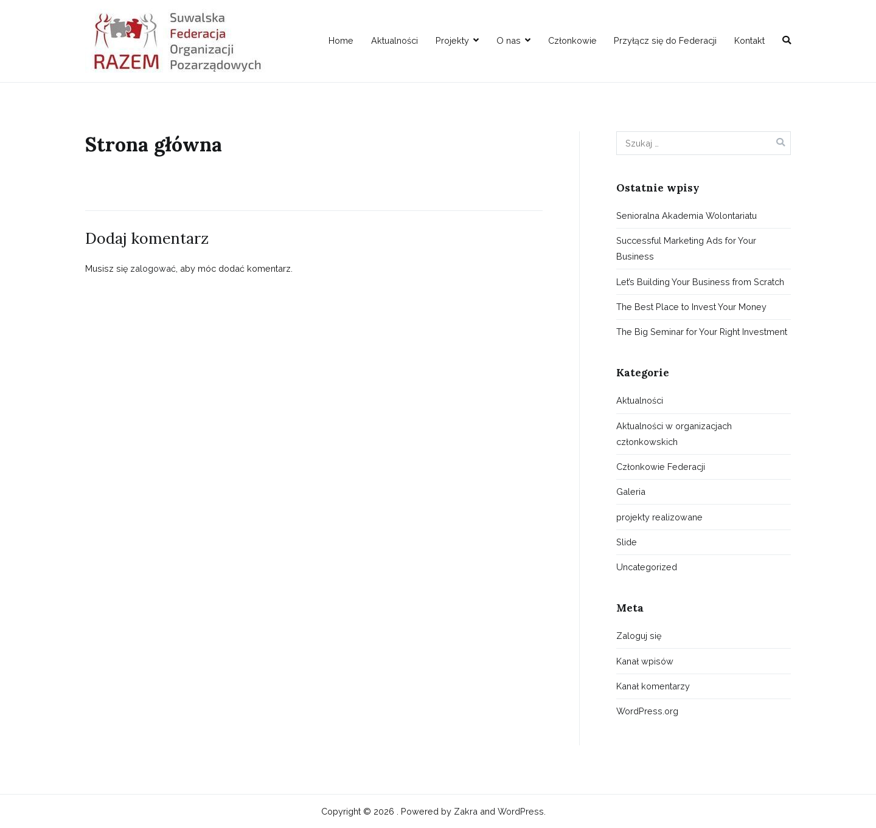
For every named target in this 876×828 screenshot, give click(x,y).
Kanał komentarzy (653, 686)
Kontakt (749, 40)
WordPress (521, 811)
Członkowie (572, 40)
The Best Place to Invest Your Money (691, 307)
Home (340, 40)
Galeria (630, 491)
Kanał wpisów (644, 661)
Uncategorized (646, 567)
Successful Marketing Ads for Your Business (686, 248)
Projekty (452, 40)
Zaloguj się (638, 635)
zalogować (153, 268)
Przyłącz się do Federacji (665, 40)
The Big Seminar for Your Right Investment (701, 331)
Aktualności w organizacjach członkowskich (674, 434)
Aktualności (394, 40)
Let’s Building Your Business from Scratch (700, 282)
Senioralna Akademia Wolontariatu (686, 215)
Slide (626, 542)
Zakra (466, 811)
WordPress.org (647, 711)
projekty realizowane (659, 517)
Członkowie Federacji (660, 466)
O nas (508, 40)
